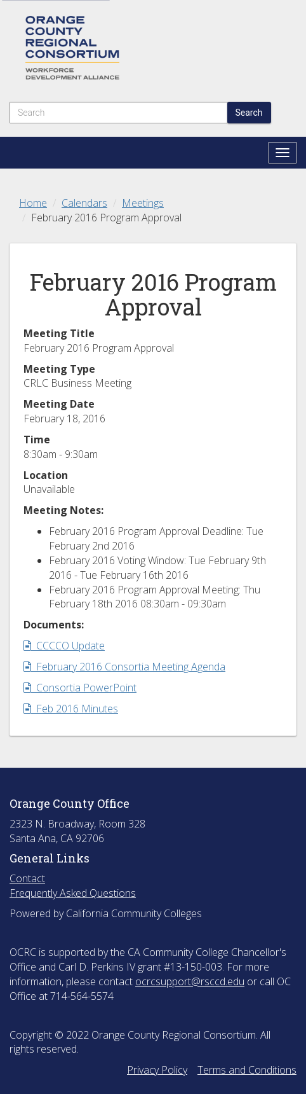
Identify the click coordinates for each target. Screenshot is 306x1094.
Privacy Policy (157, 1070)
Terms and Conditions (246, 1070)
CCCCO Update (64, 646)
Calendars (84, 203)
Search (249, 112)
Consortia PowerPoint (79, 688)
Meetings (143, 203)
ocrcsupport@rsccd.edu (189, 981)
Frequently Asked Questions (73, 893)
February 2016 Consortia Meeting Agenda (124, 667)
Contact (27, 878)
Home (33, 203)
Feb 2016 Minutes (70, 709)
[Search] (119, 112)
